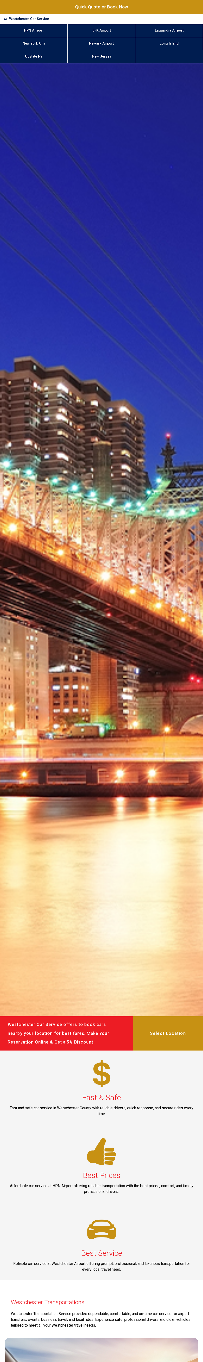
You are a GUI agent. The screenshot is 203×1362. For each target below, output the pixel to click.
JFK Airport (101, 30)
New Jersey (101, 56)
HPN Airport (33, 30)
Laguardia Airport (169, 30)
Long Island (169, 43)
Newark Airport (101, 43)
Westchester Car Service (29, 19)
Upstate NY (33, 56)
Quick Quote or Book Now (101, 7)
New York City (34, 43)
